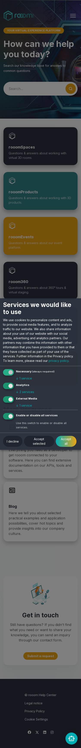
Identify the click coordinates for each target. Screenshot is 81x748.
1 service (24, 378)
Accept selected (39, 441)
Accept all (66, 441)
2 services (25, 392)
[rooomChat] (71, 739)
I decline (13, 441)
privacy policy (58, 360)
